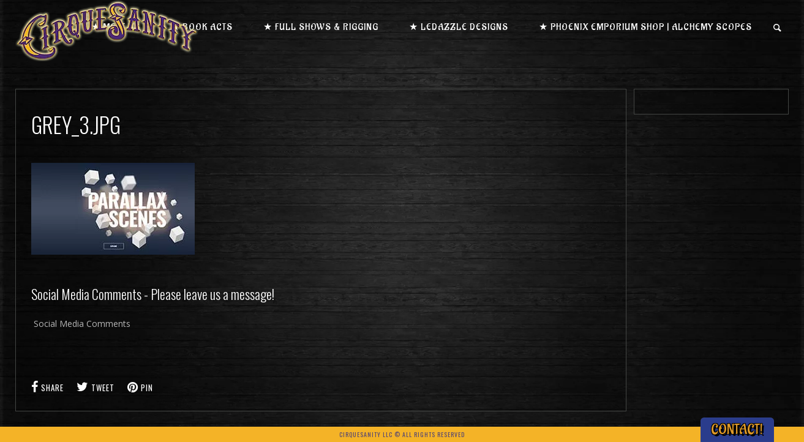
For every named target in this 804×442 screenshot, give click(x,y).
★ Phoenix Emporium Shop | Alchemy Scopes (645, 27)
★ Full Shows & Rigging (320, 27)
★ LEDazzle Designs (458, 27)
